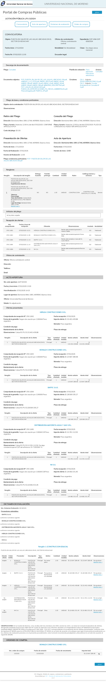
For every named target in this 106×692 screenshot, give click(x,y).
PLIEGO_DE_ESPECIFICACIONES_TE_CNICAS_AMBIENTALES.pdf (44, 89)
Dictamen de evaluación (60, 24)
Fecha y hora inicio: (11, 286)
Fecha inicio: (10, 48)
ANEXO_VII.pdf (58, 81)
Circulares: (73, 79)
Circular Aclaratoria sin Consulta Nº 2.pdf (89, 85)
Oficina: (6, 260)
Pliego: (6, 70)
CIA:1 (82, 79)
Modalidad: (59, 48)
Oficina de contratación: (64, 39)
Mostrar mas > (15, 206)
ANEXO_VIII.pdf (26, 83)
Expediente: (84, 39)
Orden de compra (81, 24)
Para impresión (89, 70)
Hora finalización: (10, 290)
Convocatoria (22, 24)
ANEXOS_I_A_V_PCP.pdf (30, 81)
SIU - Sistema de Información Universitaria (58, 676)
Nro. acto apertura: (10, 282)
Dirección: (7, 264)
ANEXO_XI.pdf (59, 83)
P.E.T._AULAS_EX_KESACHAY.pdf (33, 87)
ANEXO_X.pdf (48, 83)
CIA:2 (82, 83)
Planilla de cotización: (77, 70)
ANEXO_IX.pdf (38, 83)
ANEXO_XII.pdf (26, 85)
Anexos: (99, 70)
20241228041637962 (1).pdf (90, 81)
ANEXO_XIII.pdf (37, 85)
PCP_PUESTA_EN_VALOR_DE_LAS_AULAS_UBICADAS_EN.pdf (44, 79)
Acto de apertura (39, 24)
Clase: (82, 48)
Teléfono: (7, 268)
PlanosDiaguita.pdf (28, 91)
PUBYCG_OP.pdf (42, 91)
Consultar (12, 70)
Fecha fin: (8, 54)
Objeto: (8, 39)
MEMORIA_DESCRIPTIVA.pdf (54, 85)
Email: (6, 273)
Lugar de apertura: (10, 295)
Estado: (6, 303)
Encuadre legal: (61, 54)
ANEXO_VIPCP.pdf (46, 81)
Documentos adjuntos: (12, 79)
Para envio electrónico (90, 74)
